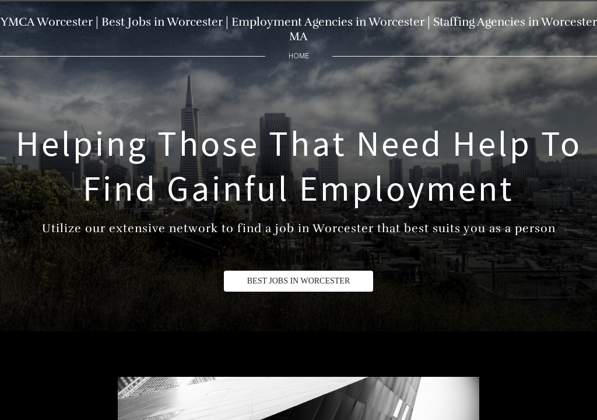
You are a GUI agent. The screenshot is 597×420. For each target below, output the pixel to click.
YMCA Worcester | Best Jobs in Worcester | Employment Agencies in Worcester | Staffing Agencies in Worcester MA (299, 29)
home (299, 55)
